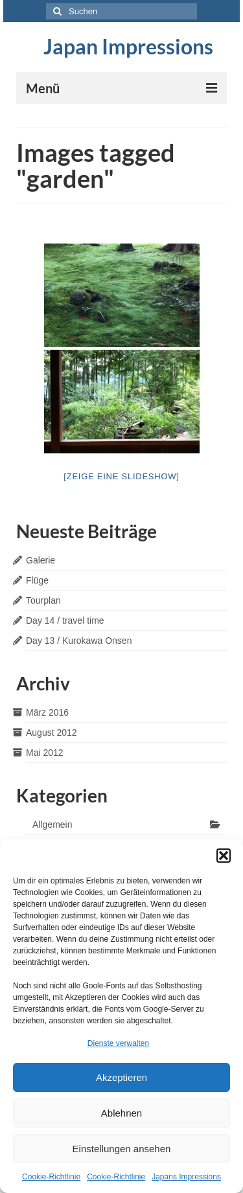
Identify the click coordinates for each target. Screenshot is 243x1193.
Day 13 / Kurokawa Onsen (79, 640)
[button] (223, 855)
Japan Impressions (128, 46)
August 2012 (51, 732)
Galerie (40, 560)
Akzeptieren (121, 1077)
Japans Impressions (186, 1176)
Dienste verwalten (118, 1043)
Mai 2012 (45, 752)
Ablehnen (121, 1113)
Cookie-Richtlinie (51, 1176)
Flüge (37, 580)
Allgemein (52, 824)
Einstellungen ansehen (122, 1148)
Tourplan (43, 600)
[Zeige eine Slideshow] (121, 476)
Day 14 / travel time (65, 620)
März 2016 (47, 712)
